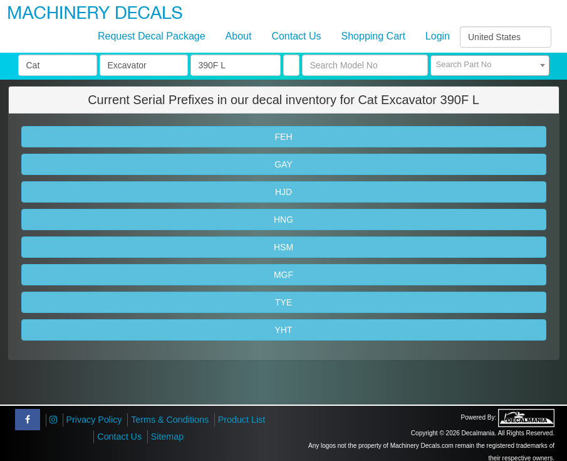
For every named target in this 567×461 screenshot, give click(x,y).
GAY (283, 164)
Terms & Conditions (170, 420)
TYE (283, 302)
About (239, 36)
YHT (284, 330)
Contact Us (296, 36)
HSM (283, 247)
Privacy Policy (94, 420)
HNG (283, 220)
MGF (283, 275)
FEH (284, 137)
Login (437, 36)
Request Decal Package (151, 36)
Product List (242, 420)
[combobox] (489, 65)
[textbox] (490, 64)
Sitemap (167, 437)
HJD (283, 192)
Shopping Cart (373, 36)
